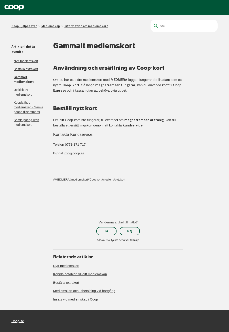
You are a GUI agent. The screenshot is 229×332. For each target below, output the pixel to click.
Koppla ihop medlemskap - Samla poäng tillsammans (28, 107)
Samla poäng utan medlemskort (26, 122)
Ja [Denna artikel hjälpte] (106, 231)
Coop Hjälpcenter (24, 26)
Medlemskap (50, 26)
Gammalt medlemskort (24, 79)
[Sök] (184, 26)
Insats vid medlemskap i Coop (75, 299)
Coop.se (17, 321)
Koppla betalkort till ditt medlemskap (80, 274)
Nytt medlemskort (26, 61)
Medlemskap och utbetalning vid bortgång (84, 291)
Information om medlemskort (86, 26)
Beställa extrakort (26, 69)
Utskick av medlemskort (23, 92)
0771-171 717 (76, 144)
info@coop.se (74, 153)
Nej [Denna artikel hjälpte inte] (129, 231)
